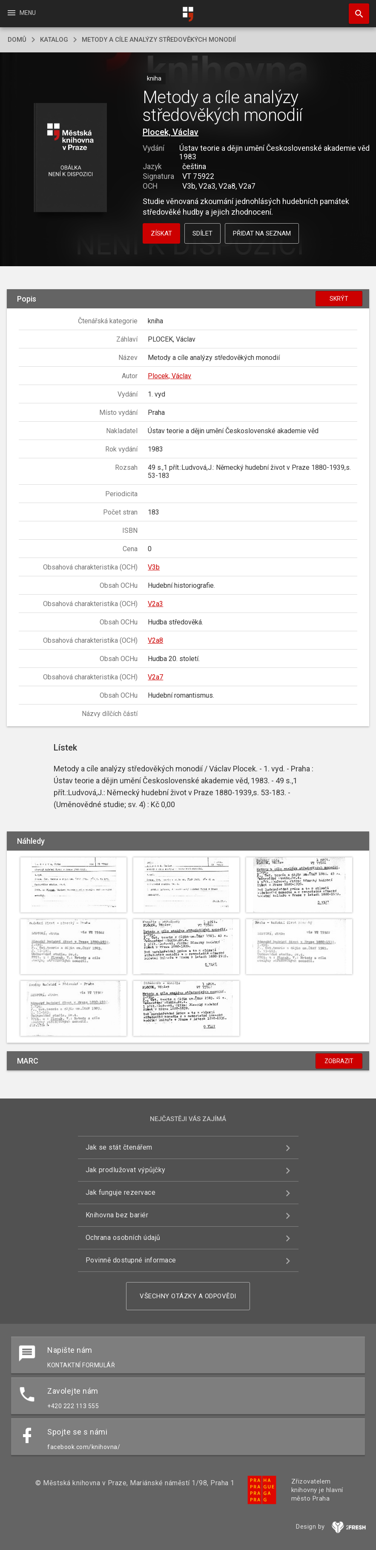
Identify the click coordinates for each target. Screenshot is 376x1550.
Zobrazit (338, 1061)
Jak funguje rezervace (121, 1192)
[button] (70, 158)
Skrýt (339, 298)
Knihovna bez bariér (117, 1215)
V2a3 (155, 604)
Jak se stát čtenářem (119, 1147)
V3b (154, 567)
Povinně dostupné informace (131, 1260)
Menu (21, 13)
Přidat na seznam (262, 233)
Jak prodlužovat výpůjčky (126, 1170)
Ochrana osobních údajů (123, 1238)
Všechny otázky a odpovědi (188, 1296)
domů (17, 39)
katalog (54, 39)
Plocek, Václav (170, 132)
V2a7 (155, 677)
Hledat (355, 9)
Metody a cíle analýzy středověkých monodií (159, 39)
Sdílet (202, 233)
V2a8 (155, 640)
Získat (161, 233)
